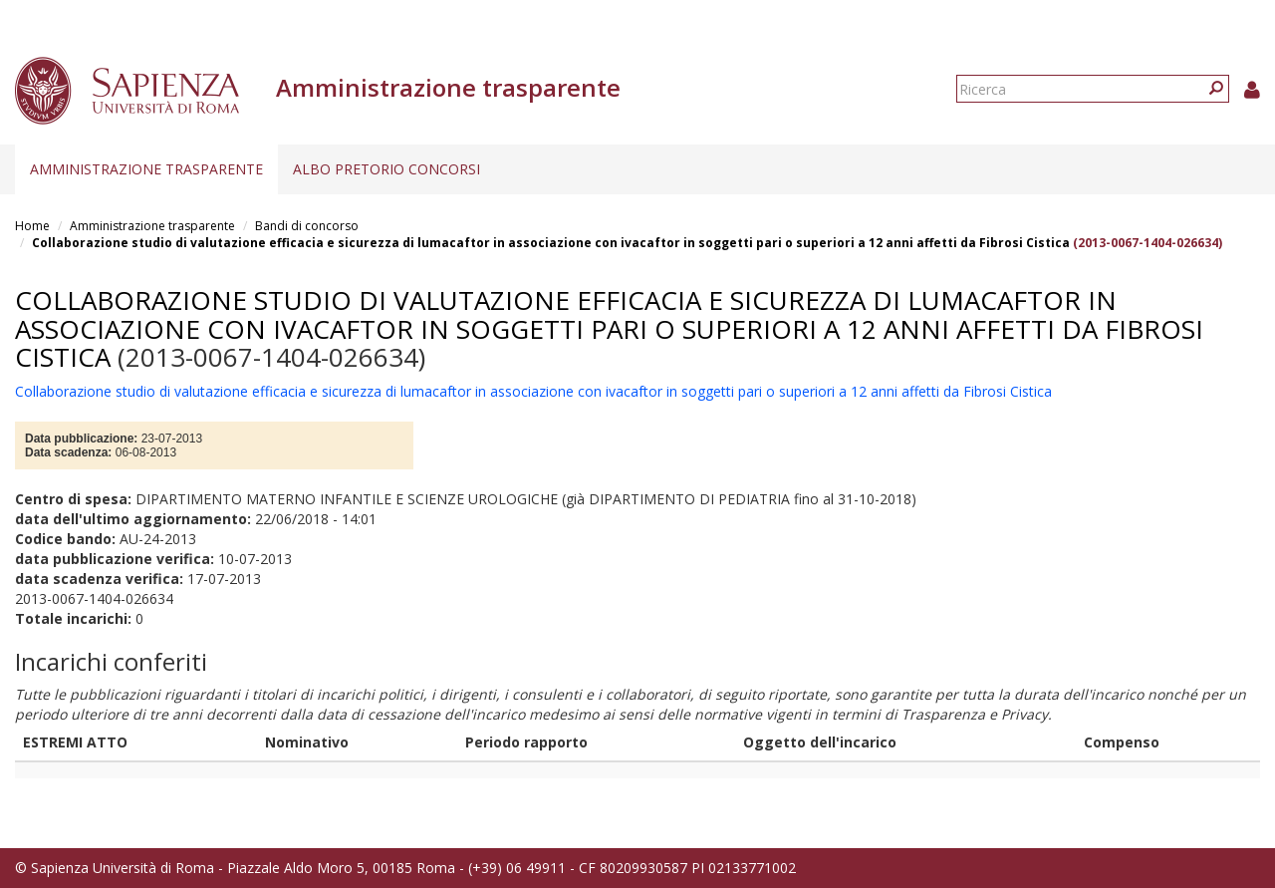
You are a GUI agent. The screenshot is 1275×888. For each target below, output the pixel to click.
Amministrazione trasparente (146, 168)
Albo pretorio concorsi (386, 168)
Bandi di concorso (307, 225)
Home (32, 225)
